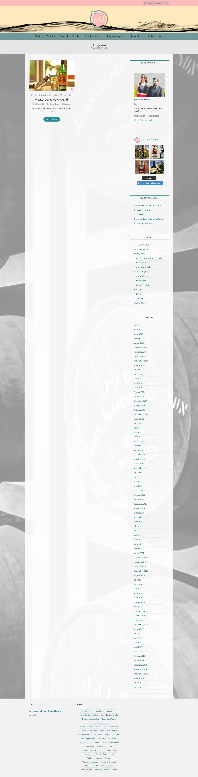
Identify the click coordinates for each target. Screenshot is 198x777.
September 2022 (141, 468)
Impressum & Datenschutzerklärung (45, 711)
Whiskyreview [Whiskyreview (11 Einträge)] (86, 770)
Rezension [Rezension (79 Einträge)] (112, 738)
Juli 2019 (137, 633)
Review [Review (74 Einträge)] (102, 738)
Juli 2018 (137, 683)
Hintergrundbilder (144, 267)
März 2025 (138, 334)
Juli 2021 (137, 526)
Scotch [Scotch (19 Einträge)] (110, 746)
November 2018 (140, 669)
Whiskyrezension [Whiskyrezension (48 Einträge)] (102, 770)
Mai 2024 (138, 379)
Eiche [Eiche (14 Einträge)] (105, 727)
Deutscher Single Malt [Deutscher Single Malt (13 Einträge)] (90, 719)
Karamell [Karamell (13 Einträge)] (98, 735)
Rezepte (135, 36)
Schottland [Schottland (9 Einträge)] (101, 746)
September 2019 (141, 624)
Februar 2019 (139, 656)
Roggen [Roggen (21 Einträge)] (82, 742)
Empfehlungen (115, 36)
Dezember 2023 (140, 401)
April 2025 (138, 329)
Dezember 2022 (140, 455)
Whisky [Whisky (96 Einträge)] (108, 758)
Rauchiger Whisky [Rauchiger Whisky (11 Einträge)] (89, 738)
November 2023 (140, 405)
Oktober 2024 (140, 356)
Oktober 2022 (139, 463)
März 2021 (138, 544)
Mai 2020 (138, 589)
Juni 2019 (137, 638)
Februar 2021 (139, 549)
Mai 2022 (137, 481)
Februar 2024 (139, 392)
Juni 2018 (137, 687)
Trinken (139, 298)
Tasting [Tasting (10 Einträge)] (114, 754)
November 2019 (140, 616)
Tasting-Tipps (155, 36)
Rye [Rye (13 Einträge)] (104, 742)
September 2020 (141, 571)
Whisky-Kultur (66, 95)
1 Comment (66, 104)
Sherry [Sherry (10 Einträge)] (101, 750)
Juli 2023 (137, 423)
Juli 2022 (137, 472)
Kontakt (32, 715)
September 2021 (141, 517)
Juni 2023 (137, 428)
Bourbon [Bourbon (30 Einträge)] (99, 711)
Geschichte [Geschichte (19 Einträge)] (93, 731)
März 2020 (138, 598)
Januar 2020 (139, 607)
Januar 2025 (139, 343)
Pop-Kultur (141, 263)
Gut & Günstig (142, 276)
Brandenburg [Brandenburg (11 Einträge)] (110, 711)
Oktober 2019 (139, 620)
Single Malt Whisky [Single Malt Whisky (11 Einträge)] (100, 754)
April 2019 (138, 647)
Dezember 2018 (140, 665)
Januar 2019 (139, 660)
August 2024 (139, 365)
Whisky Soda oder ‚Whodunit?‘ (51, 99)
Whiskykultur (92, 36)
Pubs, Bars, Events (144, 285)
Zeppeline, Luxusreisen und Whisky (149, 219)
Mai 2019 (137, 642)
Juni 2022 (138, 477)
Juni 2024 (138, 374)
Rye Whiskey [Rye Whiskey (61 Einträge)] (114, 742)
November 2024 (141, 352)
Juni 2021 (137, 531)
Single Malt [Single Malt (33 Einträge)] (86, 754)
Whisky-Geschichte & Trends (44, 95)
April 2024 (138, 383)
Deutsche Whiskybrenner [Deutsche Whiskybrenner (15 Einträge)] (99, 723)
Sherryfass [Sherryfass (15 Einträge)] (111, 750)
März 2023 (138, 441)
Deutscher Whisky (69, 36)
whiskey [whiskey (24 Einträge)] (98, 758)
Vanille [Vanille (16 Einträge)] (89, 758)
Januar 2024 (139, 396)
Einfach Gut (141, 280)
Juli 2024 (137, 370)
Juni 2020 (138, 584)
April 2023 (138, 437)
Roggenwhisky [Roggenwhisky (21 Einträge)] (94, 742)
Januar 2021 (139, 553)
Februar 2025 (139, 338)
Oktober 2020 (140, 566)
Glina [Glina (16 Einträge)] (102, 731)
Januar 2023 (139, 450)
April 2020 (138, 593)
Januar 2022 (139, 499)
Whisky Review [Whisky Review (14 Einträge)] (107, 766)
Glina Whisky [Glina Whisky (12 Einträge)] (112, 731)
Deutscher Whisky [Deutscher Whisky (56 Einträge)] (109, 719)
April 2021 (138, 540)
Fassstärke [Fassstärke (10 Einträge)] (114, 727)
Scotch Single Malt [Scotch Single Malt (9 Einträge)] (89, 750)
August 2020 (139, 575)
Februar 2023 (139, 446)
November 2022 (140, 459)
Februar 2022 (139, 495)
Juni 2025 (138, 325)
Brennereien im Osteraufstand (147, 205)
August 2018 (139, 678)
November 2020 (141, 562)
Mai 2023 (137, 432)
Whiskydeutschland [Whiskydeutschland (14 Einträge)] (108, 762)
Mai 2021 (137, 535)
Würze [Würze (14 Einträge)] (114, 770)
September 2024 (141, 361)
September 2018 (141, 674)
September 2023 (141, 414)
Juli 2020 (137, 580)
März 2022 (138, 490)
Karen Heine (54, 104)
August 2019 (139, 629)
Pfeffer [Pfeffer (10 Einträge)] (116, 735)
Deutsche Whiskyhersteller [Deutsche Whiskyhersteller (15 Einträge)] (89, 727)
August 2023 (139, 419)
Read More (52, 119)
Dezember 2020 (140, 557)
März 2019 (138, 651)
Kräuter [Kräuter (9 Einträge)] (108, 735)
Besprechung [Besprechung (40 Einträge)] (87, 711)
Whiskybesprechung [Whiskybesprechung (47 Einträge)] (90, 762)
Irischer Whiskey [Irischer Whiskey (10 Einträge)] (85, 735)
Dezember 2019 (140, 611)
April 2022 (138, 486)
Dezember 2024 (140, 347)
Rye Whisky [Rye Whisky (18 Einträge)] (89, 746)
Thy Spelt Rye (139, 214)
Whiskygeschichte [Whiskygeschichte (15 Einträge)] (92, 766)
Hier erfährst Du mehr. (143, 120)
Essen (138, 294)
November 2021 (140, 508)
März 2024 (138, 388)
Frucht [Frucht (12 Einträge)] (83, 731)
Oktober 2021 (139, 513)
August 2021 (139, 522)
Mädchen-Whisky (45, 36)
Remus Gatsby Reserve (144, 210)
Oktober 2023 (139, 410)
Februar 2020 (139, 602)
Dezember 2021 (140, 504)
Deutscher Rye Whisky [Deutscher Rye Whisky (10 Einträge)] (109, 715)
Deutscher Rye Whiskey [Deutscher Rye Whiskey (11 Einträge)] (89, 715)
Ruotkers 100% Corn (143, 223)
